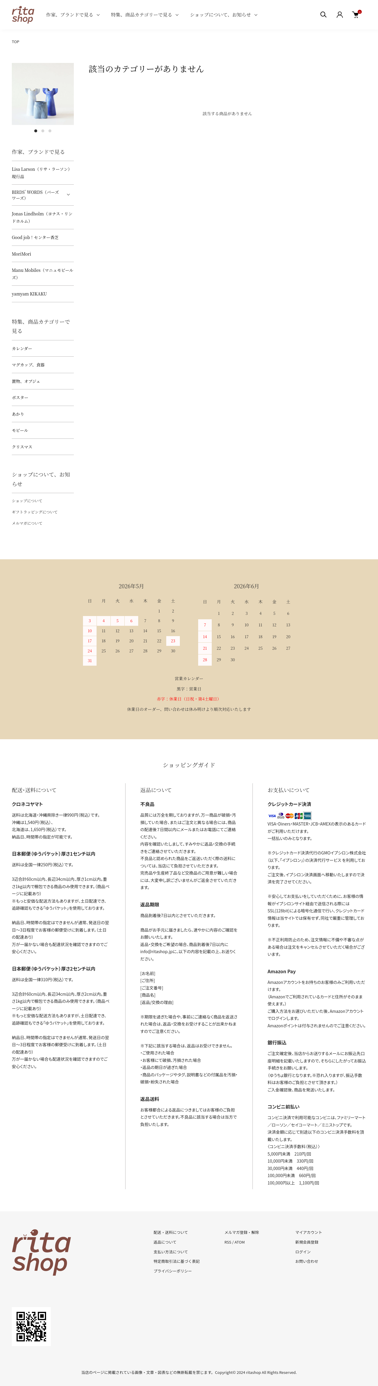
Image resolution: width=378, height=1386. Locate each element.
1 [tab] (35, 130)
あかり (18, 414)
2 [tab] (42, 130)
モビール (20, 430)
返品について (165, 1242)
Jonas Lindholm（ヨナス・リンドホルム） (42, 217)
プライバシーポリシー (173, 1271)
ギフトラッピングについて (35, 512)
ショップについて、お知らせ (220, 14)
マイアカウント (308, 1232)
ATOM (239, 1242)
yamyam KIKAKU (29, 294)
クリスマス (22, 447)
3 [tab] (49, 130)
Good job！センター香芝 (35, 237)
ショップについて (27, 500)
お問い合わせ (306, 1261)
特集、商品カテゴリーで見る (141, 14)
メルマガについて (27, 523)
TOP (15, 41)
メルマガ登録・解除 (241, 1232)
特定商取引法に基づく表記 (177, 1261)
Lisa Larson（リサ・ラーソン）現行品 (42, 172)
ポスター (20, 397)
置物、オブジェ (26, 381)
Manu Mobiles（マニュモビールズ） (42, 273)
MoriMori (21, 254)
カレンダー (22, 348)
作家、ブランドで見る (69, 14)
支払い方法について (171, 1252)
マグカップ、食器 (28, 365)
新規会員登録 (306, 1242)
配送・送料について (171, 1232)
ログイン (303, 1252)
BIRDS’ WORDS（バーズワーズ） (35, 195)
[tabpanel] (43, 94)
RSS (227, 1242)
